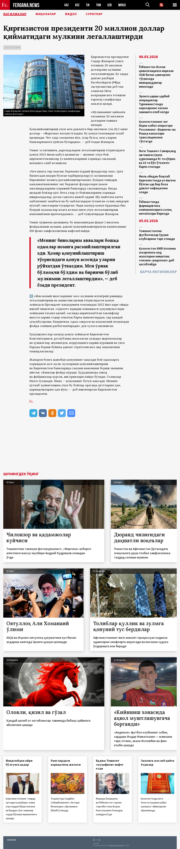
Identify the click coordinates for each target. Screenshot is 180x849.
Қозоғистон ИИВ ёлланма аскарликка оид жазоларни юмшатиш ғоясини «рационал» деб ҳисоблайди (157, 256)
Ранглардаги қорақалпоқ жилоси (66, 762)
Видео (71, 14)
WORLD (122, 5)
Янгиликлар (14, 14)
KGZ (77, 5)
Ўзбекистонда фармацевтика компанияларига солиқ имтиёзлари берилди (155, 207)
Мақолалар (45, 14)
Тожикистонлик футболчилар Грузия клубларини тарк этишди (157, 235)
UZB (109, 5)
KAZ (66, 5)
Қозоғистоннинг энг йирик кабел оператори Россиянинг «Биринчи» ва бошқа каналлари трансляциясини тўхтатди (157, 131)
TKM (98, 5)
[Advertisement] (90, 447)
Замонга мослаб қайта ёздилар (157, 762)
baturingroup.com (117, 845)
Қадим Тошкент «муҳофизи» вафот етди (109, 764)
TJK (88, 5)
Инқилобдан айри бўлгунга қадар (19, 762)
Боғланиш (11, 839)
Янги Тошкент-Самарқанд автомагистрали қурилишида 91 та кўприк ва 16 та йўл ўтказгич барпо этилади (157, 159)
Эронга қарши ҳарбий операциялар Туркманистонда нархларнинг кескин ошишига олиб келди (154, 104)
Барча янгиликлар (158, 271)
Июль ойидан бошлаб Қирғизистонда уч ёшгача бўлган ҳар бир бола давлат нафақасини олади (157, 184)
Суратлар (94, 14)
